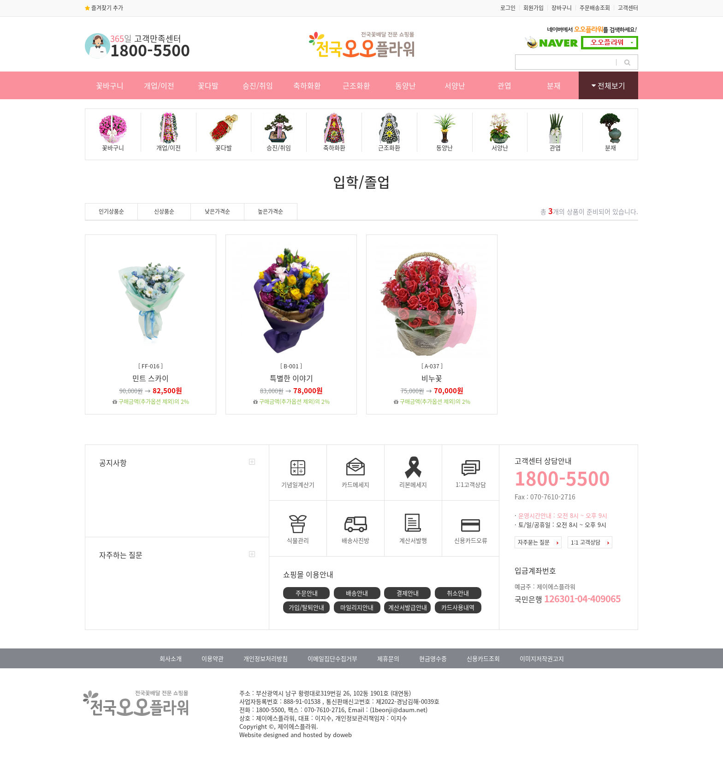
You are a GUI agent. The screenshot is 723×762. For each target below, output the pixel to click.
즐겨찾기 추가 (104, 8)
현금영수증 (433, 658)
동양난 (405, 85)
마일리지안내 (356, 607)
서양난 (454, 85)
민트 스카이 (150, 378)
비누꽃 (431, 378)
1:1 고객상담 (590, 542)
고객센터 (628, 8)
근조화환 (356, 85)
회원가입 (533, 8)
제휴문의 (388, 658)
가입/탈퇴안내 (306, 607)
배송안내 (357, 592)
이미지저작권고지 (542, 658)
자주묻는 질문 (538, 542)
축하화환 (307, 85)
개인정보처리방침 (265, 658)
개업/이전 (159, 85)
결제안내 (408, 592)
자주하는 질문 (120, 554)
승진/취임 (258, 85)
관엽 (504, 85)
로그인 (508, 8)
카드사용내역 (457, 607)
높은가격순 (270, 211)
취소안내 (458, 592)
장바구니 (561, 8)
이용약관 (212, 658)
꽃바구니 (110, 85)
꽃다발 (208, 85)
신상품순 (164, 211)
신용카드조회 (483, 658)
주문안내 (307, 592)
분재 (554, 85)
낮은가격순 (217, 211)
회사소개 (171, 658)
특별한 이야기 (291, 378)
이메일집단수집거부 (332, 658)
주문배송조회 (595, 8)
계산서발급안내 (407, 607)
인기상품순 (111, 211)
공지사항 (113, 462)
